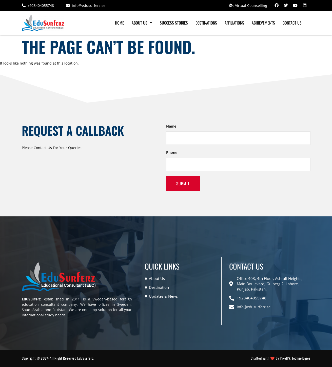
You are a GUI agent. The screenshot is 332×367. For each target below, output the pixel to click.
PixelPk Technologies (295, 358)
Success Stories (174, 23)
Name (171, 126)
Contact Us (292, 23)
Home (119, 23)
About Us (142, 23)
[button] (142, 23)
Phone (171, 152)
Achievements (263, 23)
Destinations (206, 23)
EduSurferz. (85, 358)
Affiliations (234, 23)
